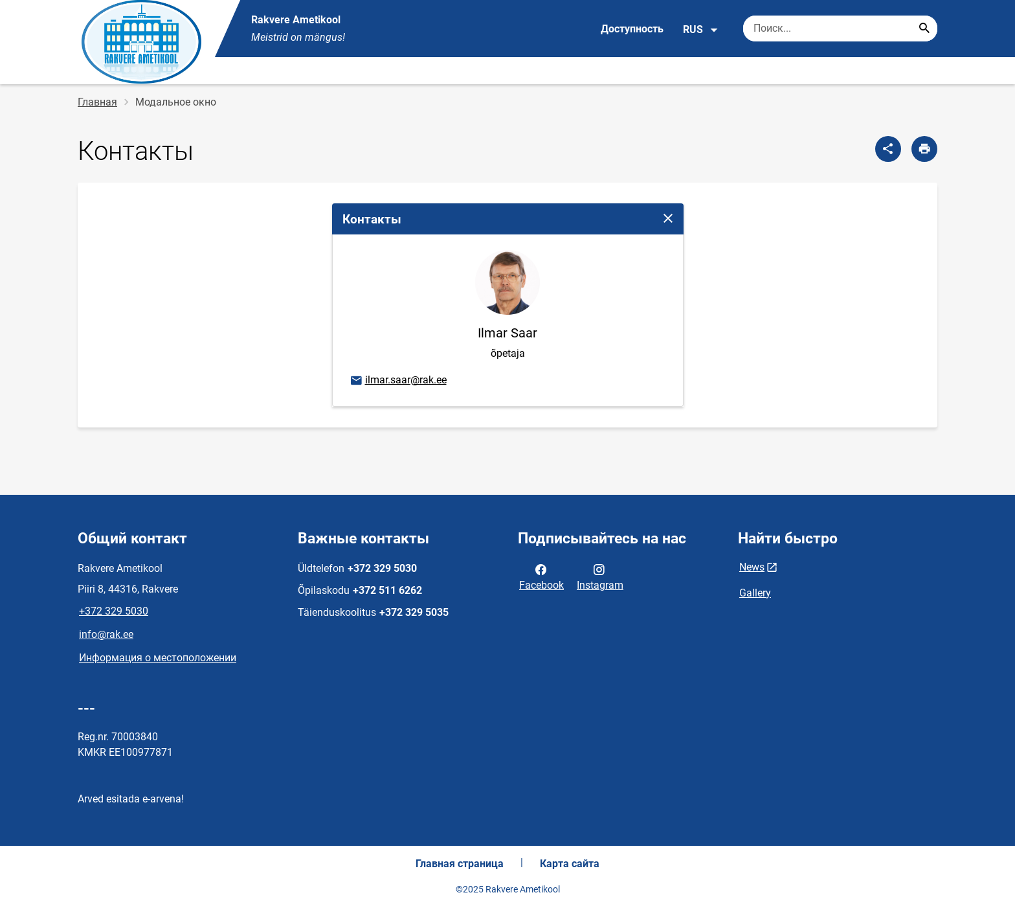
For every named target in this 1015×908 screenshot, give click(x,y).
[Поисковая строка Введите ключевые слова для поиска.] (840, 28)
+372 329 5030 (113, 611)
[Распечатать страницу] (924, 149)
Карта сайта (569, 863)
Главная (97, 102)
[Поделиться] (888, 149)
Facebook (541, 576)
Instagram (600, 576)
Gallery (755, 593)
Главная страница (460, 863)
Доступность (632, 29)
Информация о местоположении (157, 658)
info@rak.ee (106, 634)
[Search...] (924, 28)
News (751, 567)
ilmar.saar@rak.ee (398, 380)
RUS (701, 30)
